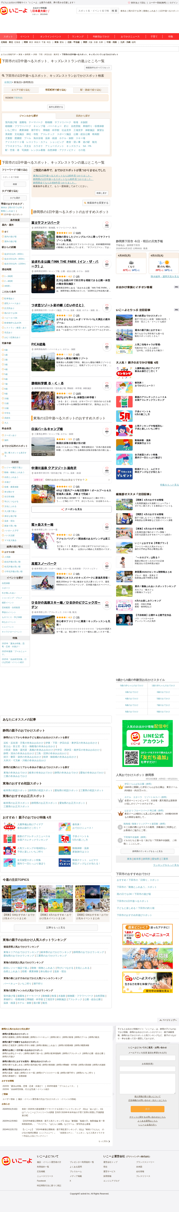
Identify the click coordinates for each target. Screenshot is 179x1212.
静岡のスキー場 (28, 1073)
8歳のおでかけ (131, 711)
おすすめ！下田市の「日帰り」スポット (138, 880)
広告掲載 (41, 1171)
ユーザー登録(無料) (157, 3)
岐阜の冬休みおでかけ (41, 772)
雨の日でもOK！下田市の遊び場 (134, 894)
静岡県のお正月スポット (44, 803)
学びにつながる (65, 968)
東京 (31, 42)
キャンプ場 (39, 126)
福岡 (134, 42)
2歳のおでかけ (131, 692)
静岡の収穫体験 (66, 1045)
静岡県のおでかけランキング (88, 952)
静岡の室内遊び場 (33, 1065)
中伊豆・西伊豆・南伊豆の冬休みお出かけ (77, 749)
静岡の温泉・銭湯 (11, 1073)
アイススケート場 (14, 142)
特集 (170, 36)
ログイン (174, 3)
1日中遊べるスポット (169, 11)
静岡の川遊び (9, 1056)
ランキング (78, 36)
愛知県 (155, 859)
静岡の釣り (56, 1037)
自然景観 (76, 126)
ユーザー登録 (9, 1099)
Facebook (41, 1181)
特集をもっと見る (169, 484)
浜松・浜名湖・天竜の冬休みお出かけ (24, 742)
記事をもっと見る (55, 927)
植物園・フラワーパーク (18, 126)
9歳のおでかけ (163, 711)
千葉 (44, 42)
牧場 (75, 122)
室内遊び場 (11, 122)
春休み (124, 11)
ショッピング (57, 142)
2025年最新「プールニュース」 (14, 653)
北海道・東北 (7, 42)
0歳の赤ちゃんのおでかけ (131, 685)
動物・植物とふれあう (43, 968)
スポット (8, 36)
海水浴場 (38, 138)
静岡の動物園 (23, 1037)
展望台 (100, 130)
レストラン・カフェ (37, 142)
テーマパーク (36, 122)
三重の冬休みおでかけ (15, 776)
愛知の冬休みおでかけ (92, 772)
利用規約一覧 (43, 1167)
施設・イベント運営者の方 (49, 1162)
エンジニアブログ (111, 1181)
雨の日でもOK (135, 11)
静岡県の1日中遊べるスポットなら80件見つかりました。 (63, 179)
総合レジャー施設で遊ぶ (16, 968)
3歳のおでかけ (163, 692)
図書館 (18, 138)
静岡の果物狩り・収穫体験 (15, 1076)
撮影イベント (8, 602)
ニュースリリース (45, 1176)
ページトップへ (168, 1020)
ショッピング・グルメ (12, 598)
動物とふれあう (151, 11)
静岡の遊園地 (9, 1037)
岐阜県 (137, 859)
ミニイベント (8, 627)
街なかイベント (9, 622)
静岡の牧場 (68, 1037)
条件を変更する (56, 107)
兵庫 (101, 42)
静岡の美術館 (85, 1065)
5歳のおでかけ (163, 698)
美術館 (8, 134)
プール (27, 138)
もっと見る (103, 1141)
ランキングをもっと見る (166, 865)
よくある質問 (76, 1167)
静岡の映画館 (49, 1065)
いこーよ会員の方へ (147, 1125)
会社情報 (140, 1171)
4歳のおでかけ (131, 698)
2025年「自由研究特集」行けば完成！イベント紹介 (14, 660)
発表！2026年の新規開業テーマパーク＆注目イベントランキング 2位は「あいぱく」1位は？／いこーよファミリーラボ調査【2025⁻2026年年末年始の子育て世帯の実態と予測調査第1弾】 (63, 1112)
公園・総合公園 (81, 134)
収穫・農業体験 (30, 971)
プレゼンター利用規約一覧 (82, 1162)
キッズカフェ (73, 146)
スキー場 (80, 138)
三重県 (164, 859)
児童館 (8, 138)
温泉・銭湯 (51, 138)
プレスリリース (143, 1176)
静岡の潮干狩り (68, 1073)
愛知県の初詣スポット (66, 790)
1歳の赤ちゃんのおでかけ (163, 685)
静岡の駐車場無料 (53, 1053)
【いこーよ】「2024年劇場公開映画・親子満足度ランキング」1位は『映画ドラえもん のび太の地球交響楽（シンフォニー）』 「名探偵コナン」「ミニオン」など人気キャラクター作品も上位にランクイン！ (63, 1132)
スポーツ (6, 588)
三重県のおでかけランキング (51, 955)
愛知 (62, 42)
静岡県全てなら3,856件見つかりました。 (55, 182)
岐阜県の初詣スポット (15, 790)
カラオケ (38, 146)
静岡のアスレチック (72, 1053)
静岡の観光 (94, 1037)
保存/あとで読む (137, 3)
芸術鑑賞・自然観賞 (11, 607)
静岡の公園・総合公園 (93, 1053)
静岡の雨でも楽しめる (13, 1065)
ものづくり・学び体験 (12, 617)
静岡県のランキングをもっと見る (147, 851)
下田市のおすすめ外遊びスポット (134, 915)
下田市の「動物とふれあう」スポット (137, 887)
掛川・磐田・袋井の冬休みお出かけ (22, 757)
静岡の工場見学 (10, 1045)
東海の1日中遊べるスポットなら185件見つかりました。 (62, 175)
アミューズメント (54, 146)
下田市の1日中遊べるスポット (133, 901)
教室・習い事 (73, 142)
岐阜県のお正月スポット (16, 803)
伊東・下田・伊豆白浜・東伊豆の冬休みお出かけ (71, 742)
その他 (81, 150)
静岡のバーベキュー (40, 1037)
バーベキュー (55, 126)
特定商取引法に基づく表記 (49, 1185)
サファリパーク (63, 122)
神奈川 (37, 42)
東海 (56, 42)
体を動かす (46, 971)
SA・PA (87, 146)
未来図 (139, 1167)
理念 (105, 1167)
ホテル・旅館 (66, 138)
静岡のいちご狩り (85, 1073)
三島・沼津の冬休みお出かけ (51, 753)
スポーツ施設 (64, 134)
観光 (94, 142)
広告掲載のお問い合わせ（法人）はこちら (147, 1100)
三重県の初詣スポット (92, 790)
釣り (66, 126)
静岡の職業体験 (82, 1045)
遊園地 (22, 122)
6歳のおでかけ (131, 705)
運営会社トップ (110, 1162)
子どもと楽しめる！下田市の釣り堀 (135, 908)
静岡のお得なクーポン (13, 1053)
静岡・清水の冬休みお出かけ (19, 753)
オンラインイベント (50, 36)
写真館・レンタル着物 (33, 150)
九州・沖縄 (125, 42)
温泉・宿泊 (60, 971)
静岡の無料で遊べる (34, 1053)
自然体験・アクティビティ (62, 150)
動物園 (48, 122)
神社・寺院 (32, 134)
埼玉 (49, 42)
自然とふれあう (12, 971)
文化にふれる (82, 968)
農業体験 (24, 130)
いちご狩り (11, 130)
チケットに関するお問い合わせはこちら (147, 1117)
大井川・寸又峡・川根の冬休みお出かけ (25, 760)
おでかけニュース (130, 36)
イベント (25, 36)
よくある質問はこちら (147, 1121)
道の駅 (86, 142)
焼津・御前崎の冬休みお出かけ (59, 757)
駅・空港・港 (12, 150)
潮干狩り (36, 130)
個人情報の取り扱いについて (147, 1096)
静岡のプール (81, 1037)
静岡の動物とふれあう (47, 1045)
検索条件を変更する (96, 202)
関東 (26, 42)
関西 (85, 42)
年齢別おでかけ (101, 36)
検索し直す (102, 193)
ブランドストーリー (145, 1162)
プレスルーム (76, 1171)
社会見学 (66, 130)
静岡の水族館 (99, 1065)
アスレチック (48, 134)
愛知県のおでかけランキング (19, 955)
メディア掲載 (76, 1176)
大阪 (90, 42)
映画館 (95, 134)
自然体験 (6, 583)
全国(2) (8, 82)
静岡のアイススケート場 (48, 1073)
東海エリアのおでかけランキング (21, 952)
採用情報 (107, 1176)
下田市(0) (18, 98)
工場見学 (78, 130)
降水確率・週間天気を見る (165, 276)
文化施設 (19, 134)
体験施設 (90, 130)
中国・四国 (112, 42)
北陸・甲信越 (73, 42)
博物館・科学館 (51, 130)
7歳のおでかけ (163, 705)
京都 (96, 42)
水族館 (84, 122)
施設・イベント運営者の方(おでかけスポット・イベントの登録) (47, 1099)
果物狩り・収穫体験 (93, 126)
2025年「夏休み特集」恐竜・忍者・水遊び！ (13, 645)
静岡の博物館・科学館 (67, 1065)
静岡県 (146, 859)
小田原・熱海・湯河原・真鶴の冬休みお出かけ (28, 749)
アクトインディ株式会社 (138, 1156)
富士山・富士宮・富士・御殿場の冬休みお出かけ (29, 746)
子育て (154, 36)
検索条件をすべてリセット (98, 67)
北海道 (17, 42)
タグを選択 (15, 198)
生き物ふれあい (9, 593)
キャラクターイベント (12, 632)
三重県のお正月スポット (16, 806)
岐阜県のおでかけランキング (56, 952)
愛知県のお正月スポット (72, 803)
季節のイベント (9, 612)
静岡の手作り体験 (27, 1045)
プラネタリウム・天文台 (18, 146)
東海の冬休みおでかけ (15, 772)
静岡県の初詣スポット (41, 790)
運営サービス (109, 1171)
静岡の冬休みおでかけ (66, 772)
